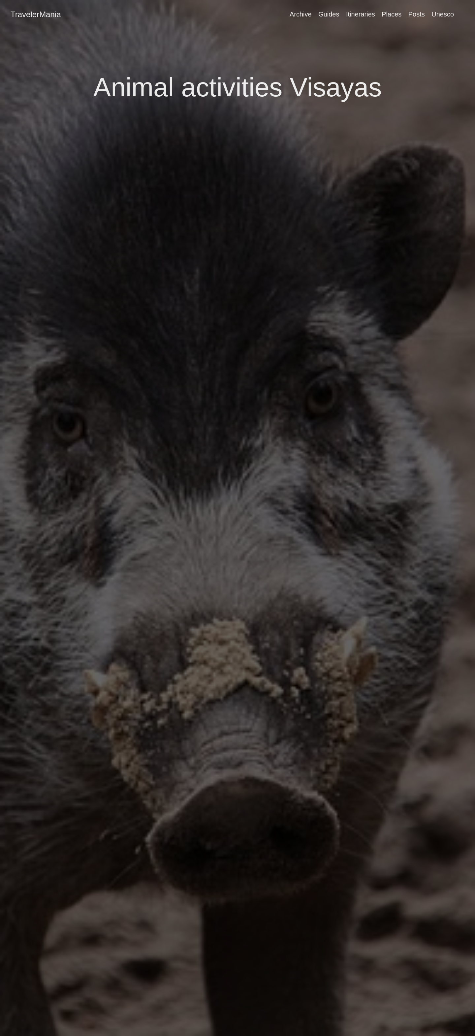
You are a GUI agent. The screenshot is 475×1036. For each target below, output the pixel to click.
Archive (301, 14)
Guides (328, 14)
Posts (416, 14)
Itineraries (360, 14)
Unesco (442, 14)
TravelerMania (36, 14)
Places (391, 14)
